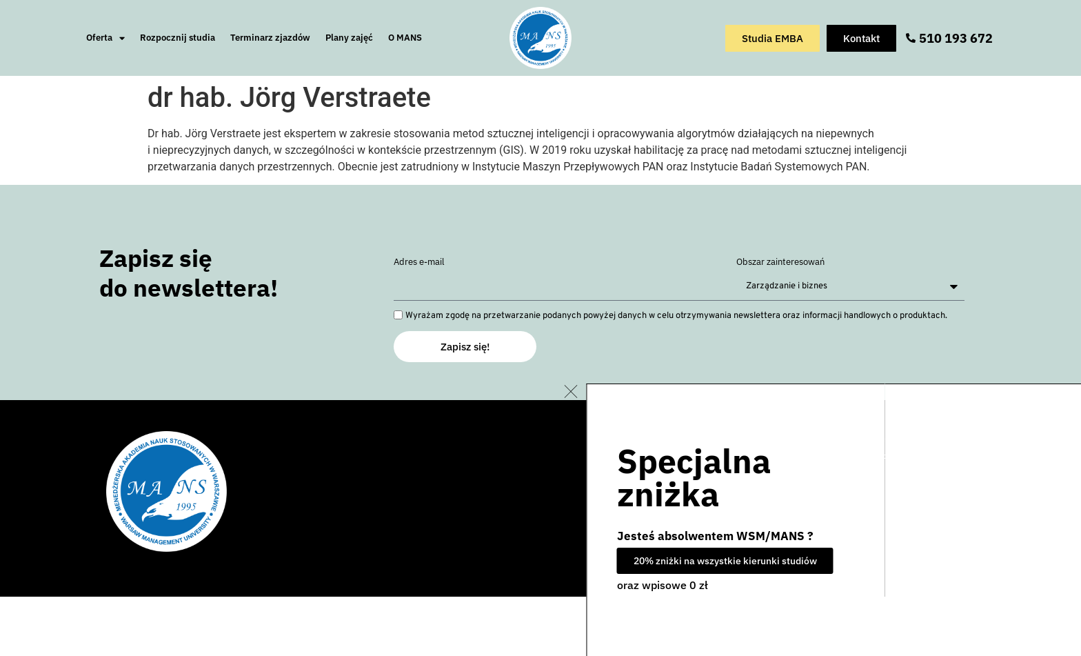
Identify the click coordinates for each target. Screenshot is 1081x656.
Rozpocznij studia (177, 37)
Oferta (105, 38)
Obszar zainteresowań (780, 262)
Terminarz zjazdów (270, 37)
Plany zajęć (349, 37)
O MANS (405, 37)
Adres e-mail (419, 262)
